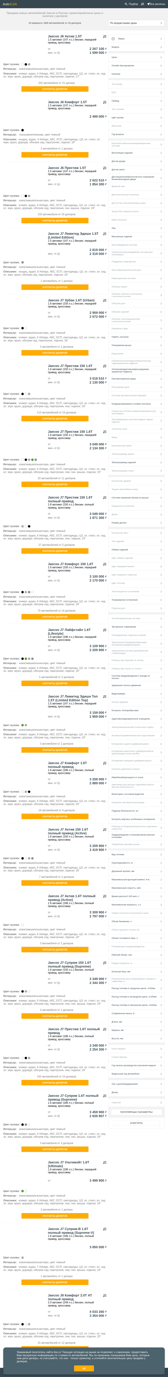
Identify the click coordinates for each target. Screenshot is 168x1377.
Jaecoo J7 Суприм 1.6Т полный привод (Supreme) (73, 1097)
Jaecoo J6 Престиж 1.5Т (67, 168)
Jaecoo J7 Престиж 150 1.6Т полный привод (70, 499)
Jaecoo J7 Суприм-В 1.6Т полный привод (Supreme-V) (71, 1230)
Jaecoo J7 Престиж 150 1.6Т (70, 366)
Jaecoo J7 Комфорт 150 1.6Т (70, 564)
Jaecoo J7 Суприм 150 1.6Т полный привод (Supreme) (69, 964)
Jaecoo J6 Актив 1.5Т (65, 36)
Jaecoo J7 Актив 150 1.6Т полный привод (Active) (68, 831)
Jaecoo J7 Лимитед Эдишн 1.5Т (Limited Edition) (73, 235)
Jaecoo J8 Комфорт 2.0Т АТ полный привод (70, 1297)
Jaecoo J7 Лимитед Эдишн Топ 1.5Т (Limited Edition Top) (73, 698)
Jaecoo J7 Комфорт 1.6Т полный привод (67, 765)
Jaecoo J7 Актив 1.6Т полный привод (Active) (71, 898)
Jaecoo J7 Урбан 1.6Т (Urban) (71, 300)
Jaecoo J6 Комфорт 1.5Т (67, 102)
